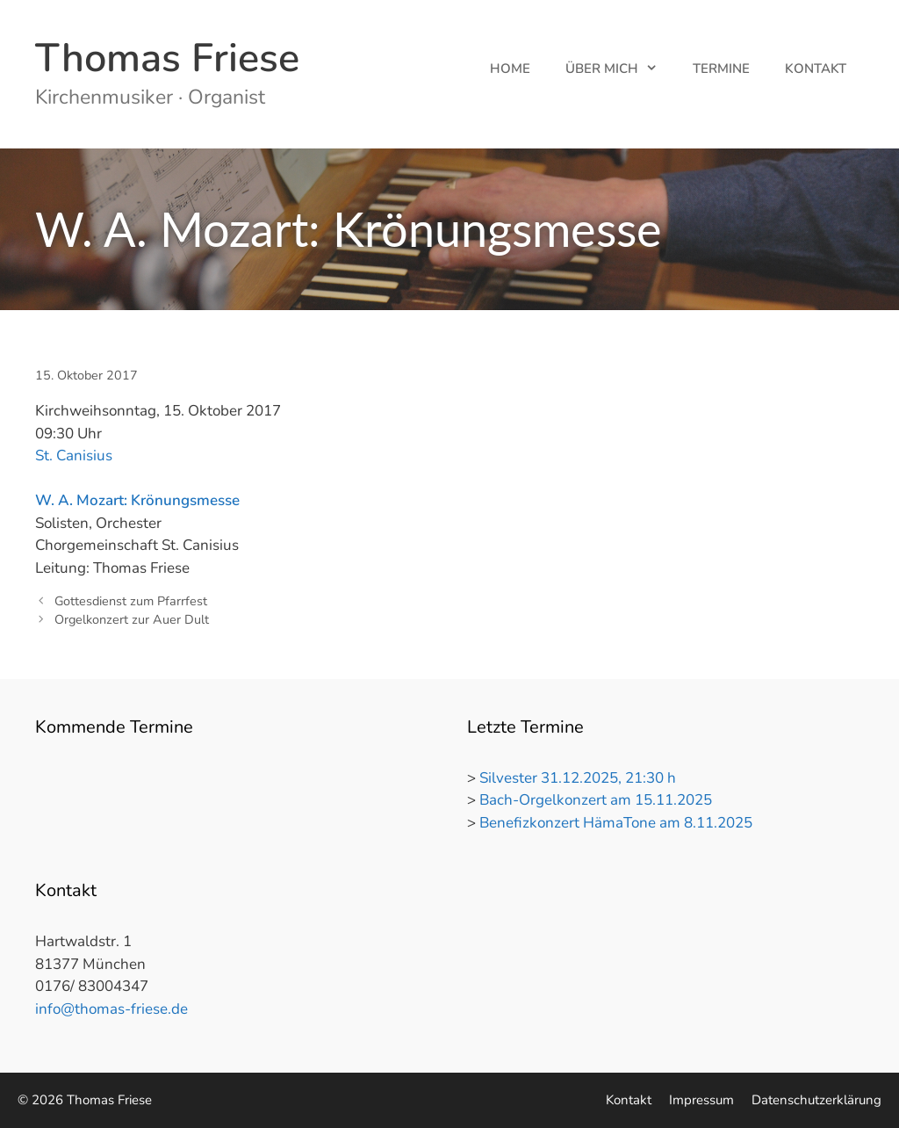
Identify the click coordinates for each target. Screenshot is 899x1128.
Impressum (701, 1100)
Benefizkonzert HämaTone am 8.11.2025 (615, 823)
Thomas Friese (167, 58)
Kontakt (815, 68)
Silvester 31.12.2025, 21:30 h (577, 778)
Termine (721, 68)
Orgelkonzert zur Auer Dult (131, 619)
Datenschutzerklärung (816, 1100)
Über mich (620, 68)
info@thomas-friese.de (111, 1009)
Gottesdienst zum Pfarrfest (130, 601)
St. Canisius (73, 455)
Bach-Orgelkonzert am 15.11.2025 (595, 800)
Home (510, 68)
